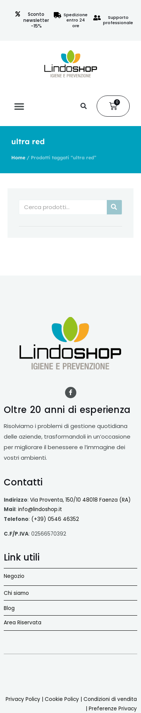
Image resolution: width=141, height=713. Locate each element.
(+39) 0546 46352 (55, 519)
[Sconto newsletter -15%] (17, 14)
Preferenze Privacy (113, 708)
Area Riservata (22, 622)
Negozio (14, 576)
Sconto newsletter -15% (36, 20)
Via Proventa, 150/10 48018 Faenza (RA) (80, 500)
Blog (9, 608)
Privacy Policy (23, 699)
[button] (19, 106)
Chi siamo (16, 593)
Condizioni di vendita (110, 699)
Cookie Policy (62, 699)
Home (18, 157)
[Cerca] (114, 207)
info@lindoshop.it (40, 509)
